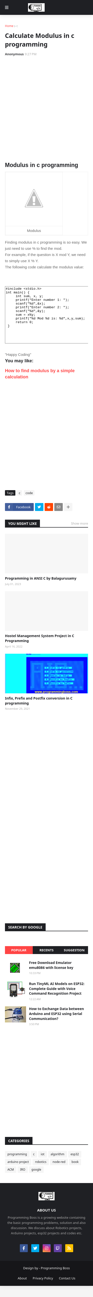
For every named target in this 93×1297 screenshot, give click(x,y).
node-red (59, 1173)
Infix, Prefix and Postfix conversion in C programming (38, 712)
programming (17, 1165)
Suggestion (74, 961)
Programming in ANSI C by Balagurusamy (40, 589)
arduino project (18, 1173)
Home (9, 26)
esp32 (75, 1165)
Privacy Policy (43, 1289)
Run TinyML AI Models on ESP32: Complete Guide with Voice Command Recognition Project (57, 999)
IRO (22, 1181)
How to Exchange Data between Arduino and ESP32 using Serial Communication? (56, 1024)
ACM (10, 1181)
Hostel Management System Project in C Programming (39, 649)
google (36, 1181)
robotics (40, 1173)
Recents (46, 961)
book (75, 1173)
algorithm (57, 1165)
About (22, 1289)
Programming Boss (55, 1279)
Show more (79, 534)
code (29, 504)
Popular (18, 961)
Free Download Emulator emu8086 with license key (51, 976)
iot (42, 1165)
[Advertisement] (46, 109)
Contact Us (67, 1289)
